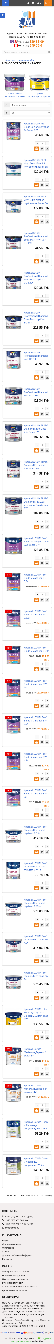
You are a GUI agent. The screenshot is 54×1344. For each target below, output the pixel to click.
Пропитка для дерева (13, 1275)
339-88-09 (31, 42)
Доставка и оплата (11, 1243)
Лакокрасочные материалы (16, 1271)
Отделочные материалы (15, 1279)
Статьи (6, 1251)
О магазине (8, 1247)
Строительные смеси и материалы (20, 1286)
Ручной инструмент (12, 1282)
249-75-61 (31, 45)
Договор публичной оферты (17, 1255)
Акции (5, 1240)
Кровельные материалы (14, 1290)
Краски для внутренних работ (20, 60)
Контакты (7, 1258)
